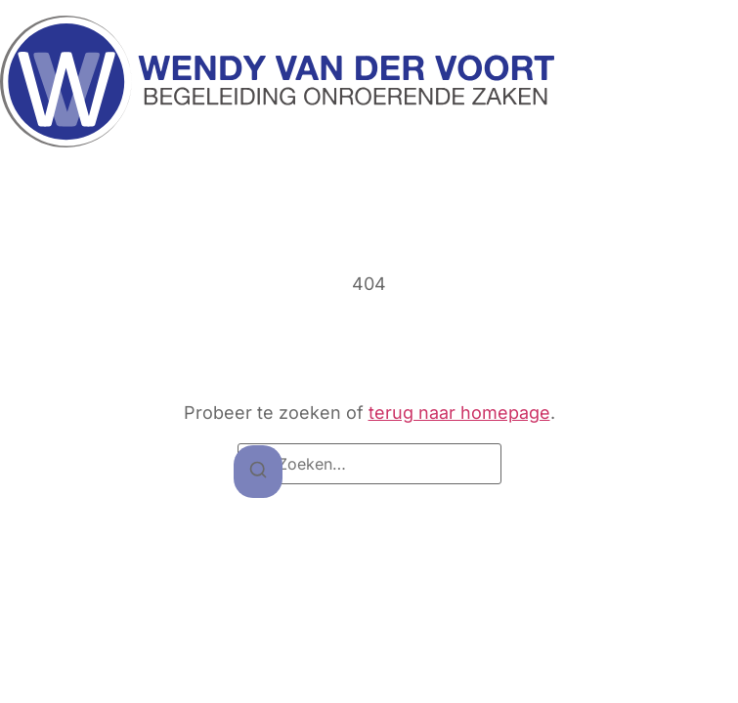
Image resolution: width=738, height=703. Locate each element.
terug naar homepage (459, 412)
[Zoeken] (258, 472)
